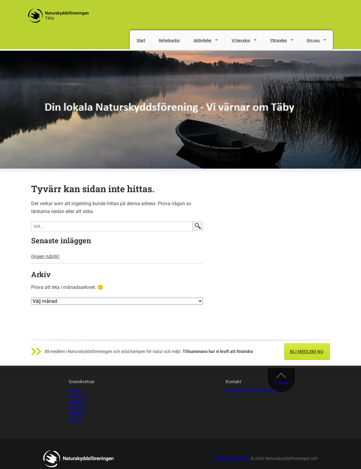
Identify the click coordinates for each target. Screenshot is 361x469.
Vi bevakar (241, 40)
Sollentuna (77, 396)
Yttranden (278, 40)
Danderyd (76, 401)
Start (141, 40)
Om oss (313, 40)
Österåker (76, 413)
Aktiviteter (203, 40)
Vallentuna (77, 407)
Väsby (74, 390)
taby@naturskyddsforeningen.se (252, 390)
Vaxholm (76, 419)
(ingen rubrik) (45, 256)
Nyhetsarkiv (169, 40)
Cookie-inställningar (231, 458)
